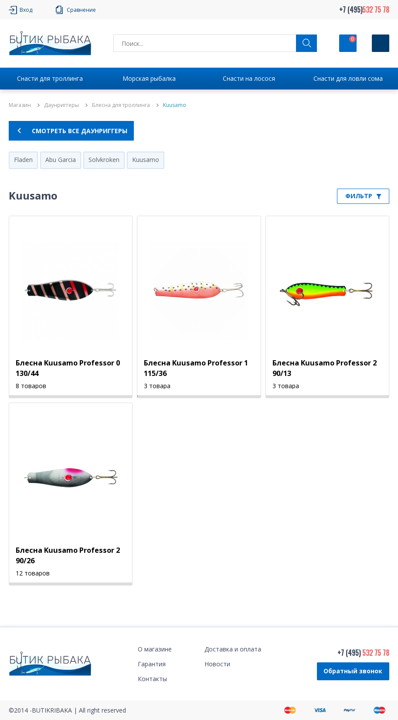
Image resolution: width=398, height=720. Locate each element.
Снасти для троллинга (50, 78)
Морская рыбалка (149, 78)
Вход (26, 10)
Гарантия (152, 664)
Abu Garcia (60, 159)
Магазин (20, 105)
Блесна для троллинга (121, 105)
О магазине (155, 649)
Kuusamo (145, 159)
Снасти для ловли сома (348, 78)
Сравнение (81, 10)
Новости (217, 664)
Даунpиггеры (61, 105)
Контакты (152, 679)
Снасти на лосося (249, 78)
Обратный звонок (352, 671)
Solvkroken (103, 159)
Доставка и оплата (232, 649)
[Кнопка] (380, 43)
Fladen (23, 159)
